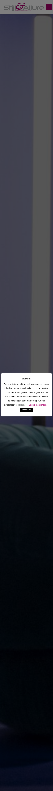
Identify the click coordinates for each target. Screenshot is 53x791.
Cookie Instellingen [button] (37, 405)
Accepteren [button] (26, 410)
